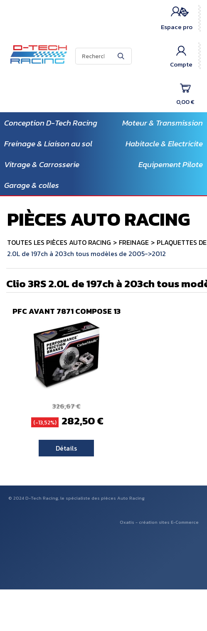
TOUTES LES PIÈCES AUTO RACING (59, 242)
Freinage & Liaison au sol (48, 144)
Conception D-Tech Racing (50, 123)
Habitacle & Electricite (164, 144)
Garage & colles (31, 185)
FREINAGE (134, 242)
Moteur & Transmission (162, 123)
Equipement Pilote (170, 164)
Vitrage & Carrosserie (41, 164)
